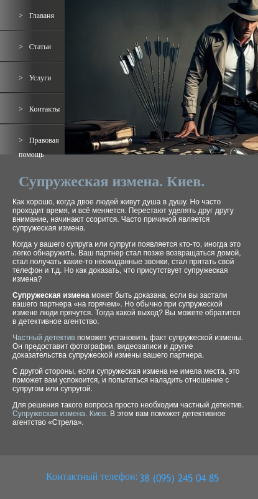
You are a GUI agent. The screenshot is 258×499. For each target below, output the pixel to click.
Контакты (44, 109)
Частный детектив (43, 337)
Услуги (40, 78)
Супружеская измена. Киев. (60, 413)
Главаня (41, 15)
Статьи (40, 46)
